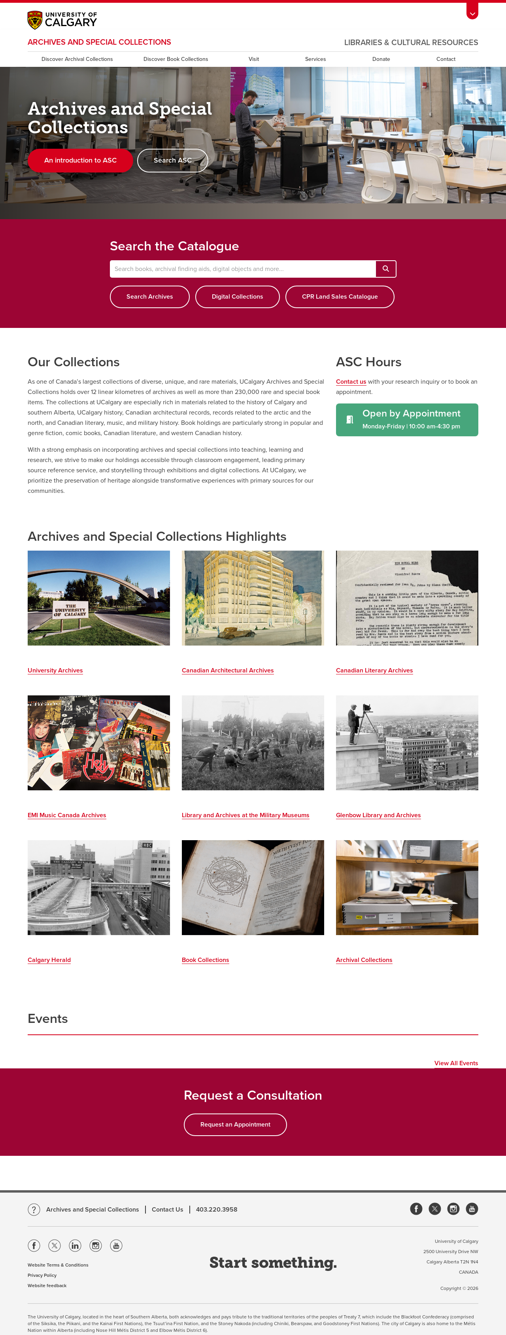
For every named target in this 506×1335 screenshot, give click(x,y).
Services (315, 59)
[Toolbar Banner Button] (472, 10)
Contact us (351, 382)
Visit (254, 59)
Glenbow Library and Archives (378, 815)
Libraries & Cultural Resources (411, 42)
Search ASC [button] (173, 160)
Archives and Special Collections (99, 42)
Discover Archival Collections (77, 59)
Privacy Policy (42, 1275)
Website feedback (47, 1285)
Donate (381, 59)
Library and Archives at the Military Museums (246, 815)
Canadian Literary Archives (374, 670)
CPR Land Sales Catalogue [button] (340, 297)
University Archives (55, 670)
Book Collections (205, 960)
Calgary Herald (49, 960)
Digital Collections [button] (237, 297)
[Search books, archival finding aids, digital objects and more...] (386, 269)
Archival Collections (364, 960)
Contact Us (167, 1209)
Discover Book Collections (175, 59)
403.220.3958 (217, 1209)
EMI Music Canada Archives (67, 815)
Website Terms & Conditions (58, 1265)
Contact (445, 59)
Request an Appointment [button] (235, 1125)
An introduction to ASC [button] (80, 160)
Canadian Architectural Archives (228, 670)
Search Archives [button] (149, 297)
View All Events (456, 1063)
